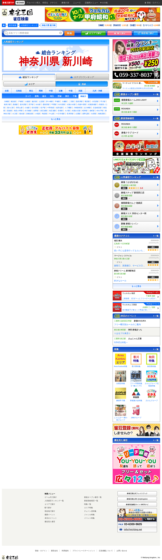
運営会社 (54, 551)
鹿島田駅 (46, 104)
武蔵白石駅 (76, 111)
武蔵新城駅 (92, 104)
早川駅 (103, 101)
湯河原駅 (23, 104)
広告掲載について (106, 551)
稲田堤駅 (59, 108)
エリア (30, 84)
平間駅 (53, 104)
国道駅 (9, 111)
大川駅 (67, 111)
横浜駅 (13, 101)
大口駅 (14, 114)
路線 (82, 84)
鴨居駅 (44, 114)
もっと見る (55, 119)
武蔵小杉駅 (71, 104)
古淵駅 (78, 114)
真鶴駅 (15, 104)
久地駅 (27, 108)
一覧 (156, 94)
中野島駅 (50, 108)
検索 (69, 33)
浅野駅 (35, 111)
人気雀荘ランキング (28, 25)
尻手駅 (31, 104)
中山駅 (51, 114)
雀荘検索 (12, 25)
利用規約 (65, 551)
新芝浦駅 (43, 111)
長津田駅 (70, 114)
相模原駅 (101, 114)
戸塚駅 (20, 101)
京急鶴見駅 (97, 108)
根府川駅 (7, 104)
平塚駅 (57, 101)
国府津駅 (79, 101)
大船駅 (27, 101)
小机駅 (37, 114)
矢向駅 (38, 104)
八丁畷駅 (68, 108)
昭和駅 (84, 111)
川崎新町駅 (78, 108)
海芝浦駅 (52, 111)
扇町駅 (92, 111)
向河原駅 (61, 104)
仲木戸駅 (99, 111)
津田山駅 (19, 108)
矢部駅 (93, 114)
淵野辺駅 (85, 114)
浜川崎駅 (87, 108)
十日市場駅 (60, 114)
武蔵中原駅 (82, 104)
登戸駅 (43, 108)
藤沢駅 (34, 101)
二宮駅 (71, 101)
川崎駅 (6, 101)
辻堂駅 (41, 101)
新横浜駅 (29, 114)
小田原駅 (95, 101)
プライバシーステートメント (83, 551)
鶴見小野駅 (18, 111)
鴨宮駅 (87, 101)
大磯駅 (64, 101)
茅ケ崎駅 (49, 101)
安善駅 (60, 111)
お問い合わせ (122, 551)
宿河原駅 (34, 108)
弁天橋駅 (28, 111)
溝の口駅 (10, 108)
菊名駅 (22, 114)
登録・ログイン (41, 551)
